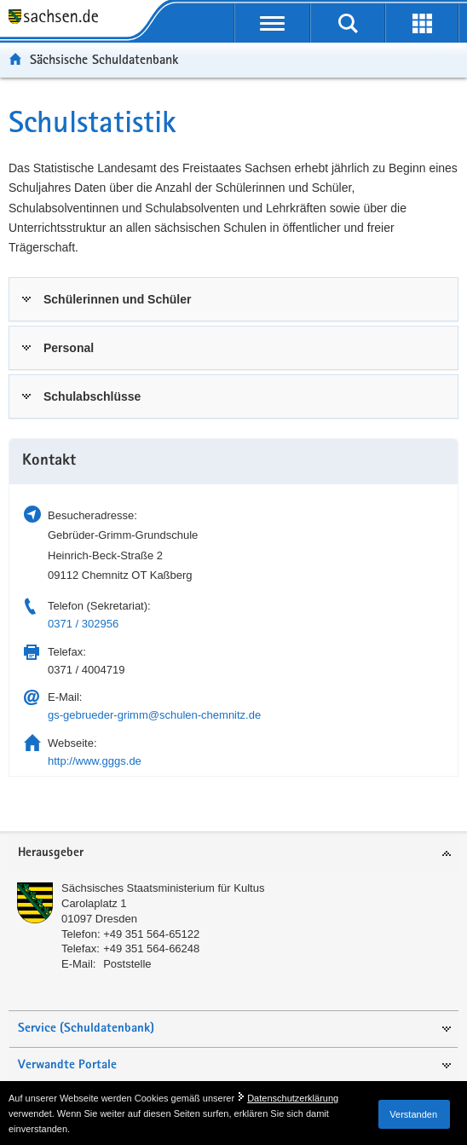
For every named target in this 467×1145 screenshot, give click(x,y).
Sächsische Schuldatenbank (104, 59)
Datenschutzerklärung (292, 1098)
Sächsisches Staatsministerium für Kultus (162, 888)
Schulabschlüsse (92, 396)
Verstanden (413, 1114)
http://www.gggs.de (94, 761)
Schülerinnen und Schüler (117, 299)
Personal (68, 348)
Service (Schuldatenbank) (86, 1028)
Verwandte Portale (67, 1065)
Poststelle (127, 963)
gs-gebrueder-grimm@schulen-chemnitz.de (154, 714)
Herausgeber (51, 853)
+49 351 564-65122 (151, 934)
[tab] (233, 299)
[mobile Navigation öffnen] (272, 23)
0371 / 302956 (83, 623)
